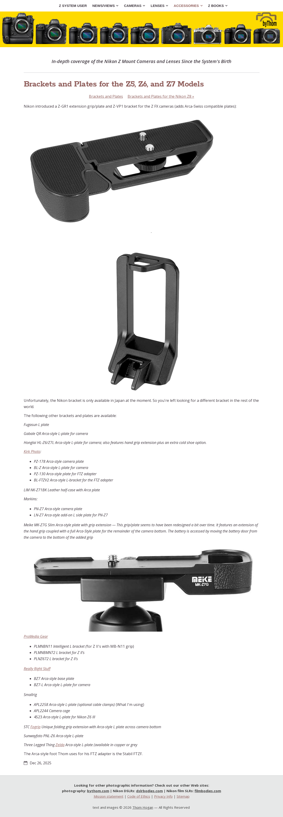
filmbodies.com (208, 790)
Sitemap (183, 796)
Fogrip (35, 726)
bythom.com (98, 790)
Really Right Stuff (37, 668)
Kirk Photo (32, 451)
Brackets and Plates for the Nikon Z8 (161, 96)
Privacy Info (163, 796)
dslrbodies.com (149, 790)
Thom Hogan (142, 807)
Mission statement (108, 796)
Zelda (59, 744)
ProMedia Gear (36, 636)
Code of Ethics (138, 796)
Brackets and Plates (106, 96)
